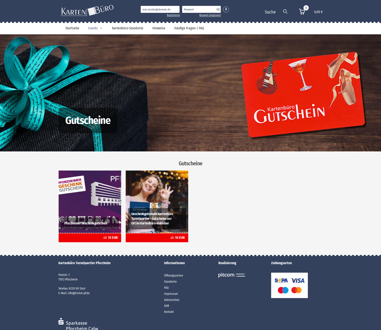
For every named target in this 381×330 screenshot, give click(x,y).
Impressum (171, 294)
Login (226, 9)
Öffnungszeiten (173, 275)
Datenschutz (172, 300)
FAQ (166, 288)
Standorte (170, 282)
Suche (270, 12)
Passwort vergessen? (210, 15)
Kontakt (169, 312)
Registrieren (173, 15)
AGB (166, 306)
